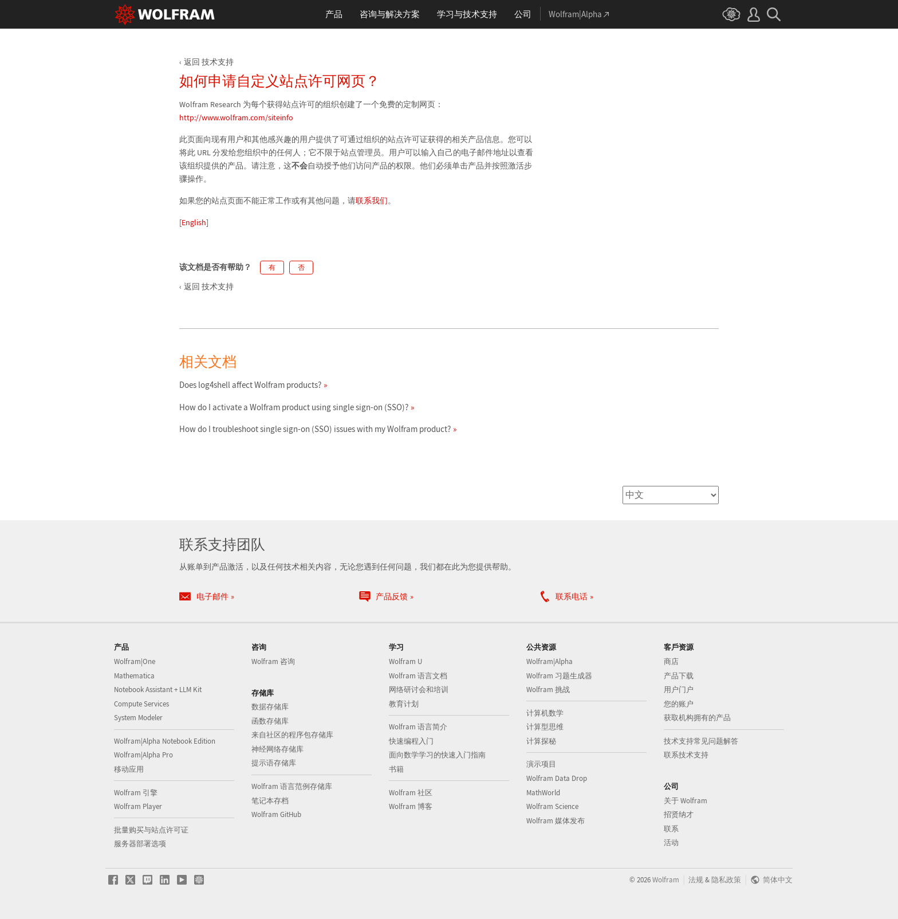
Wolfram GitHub (276, 814)
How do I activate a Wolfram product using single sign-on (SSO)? (293, 407)
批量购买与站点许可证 (151, 830)
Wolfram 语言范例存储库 (291, 786)
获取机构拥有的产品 (697, 717)
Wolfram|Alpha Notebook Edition (164, 741)
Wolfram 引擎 (135, 793)
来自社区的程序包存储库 (292, 735)
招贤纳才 (679, 814)
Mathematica (134, 676)
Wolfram (665, 879)
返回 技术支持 (209, 62)
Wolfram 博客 (410, 806)
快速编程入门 (411, 741)
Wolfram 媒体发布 (555, 821)
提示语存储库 (273, 763)
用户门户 (679, 689)
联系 (671, 829)
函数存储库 (270, 721)
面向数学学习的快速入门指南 (437, 755)
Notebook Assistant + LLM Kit (158, 689)
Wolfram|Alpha (549, 661)
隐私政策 (726, 879)
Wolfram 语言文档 (418, 676)
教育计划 (404, 704)
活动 (671, 842)
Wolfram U (405, 661)
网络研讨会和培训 (418, 689)
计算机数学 (545, 713)
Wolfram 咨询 (273, 661)
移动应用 (129, 769)
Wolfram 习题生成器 (559, 676)
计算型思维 (545, 727)
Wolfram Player (138, 806)
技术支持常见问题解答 (701, 741)
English (194, 222)
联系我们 (372, 200)
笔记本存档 (270, 801)
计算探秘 (541, 741)
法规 (695, 879)
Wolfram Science (552, 806)
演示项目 (541, 764)
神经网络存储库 (277, 749)
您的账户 (679, 704)
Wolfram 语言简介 (418, 727)
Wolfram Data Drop (556, 778)
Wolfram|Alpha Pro (143, 755)
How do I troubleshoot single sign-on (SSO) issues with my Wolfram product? (315, 428)
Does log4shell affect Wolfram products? (250, 384)
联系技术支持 (686, 755)
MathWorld (543, 793)
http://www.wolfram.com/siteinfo (236, 117)
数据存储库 (270, 707)
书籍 (396, 769)
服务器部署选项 (140, 844)
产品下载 (679, 676)
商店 (671, 661)
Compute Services (141, 704)
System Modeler (138, 717)
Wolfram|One (134, 661)
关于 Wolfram (685, 801)
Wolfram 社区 (410, 793)
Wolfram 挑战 (548, 689)
